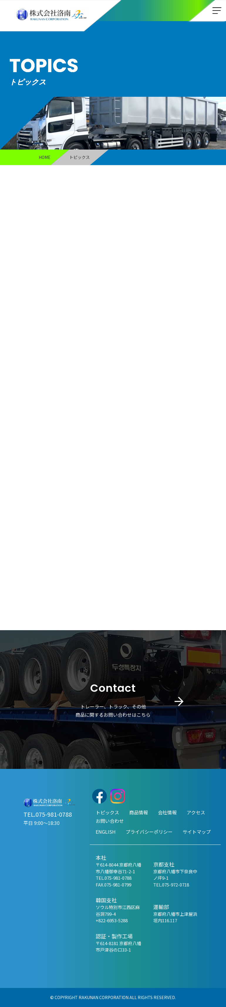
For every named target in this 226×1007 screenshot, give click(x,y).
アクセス (196, 812)
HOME (44, 157)
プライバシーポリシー (149, 831)
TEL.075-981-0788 (47, 814)
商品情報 (138, 812)
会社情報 (167, 812)
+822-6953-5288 (112, 920)
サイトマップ (197, 831)
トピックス (107, 812)
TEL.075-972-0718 (171, 884)
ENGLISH (106, 831)
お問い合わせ (110, 820)
